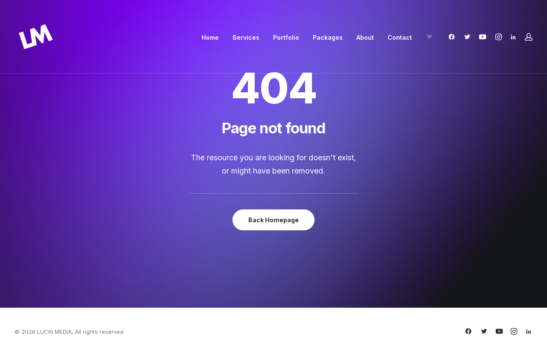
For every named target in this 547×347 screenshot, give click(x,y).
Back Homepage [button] (273, 219)
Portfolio (286, 37)
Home (210, 37)
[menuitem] (210, 37)
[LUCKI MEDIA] (36, 36)
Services (245, 37)
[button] (453, 37)
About (365, 37)
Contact (400, 37)
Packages (328, 37)
